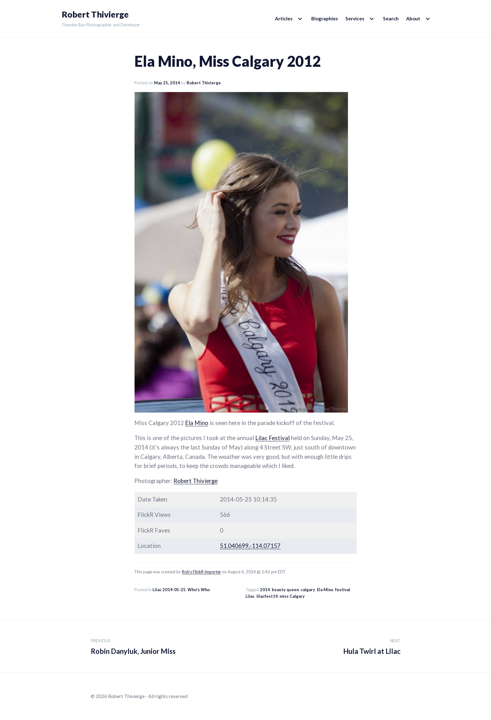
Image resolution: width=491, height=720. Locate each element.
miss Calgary (292, 596)
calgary (308, 589)
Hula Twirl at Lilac (372, 646)
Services (354, 18)
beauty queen (285, 589)
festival (342, 589)
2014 (265, 589)
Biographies (324, 18)
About (413, 18)
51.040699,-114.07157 (250, 545)
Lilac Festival (272, 437)
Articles (283, 18)
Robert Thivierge (95, 14)
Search (391, 18)
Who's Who (199, 589)
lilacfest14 (267, 596)
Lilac (250, 596)
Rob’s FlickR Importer (201, 571)
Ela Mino (196, 422)
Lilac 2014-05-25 (169, 589)
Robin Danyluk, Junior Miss (133, 646)
